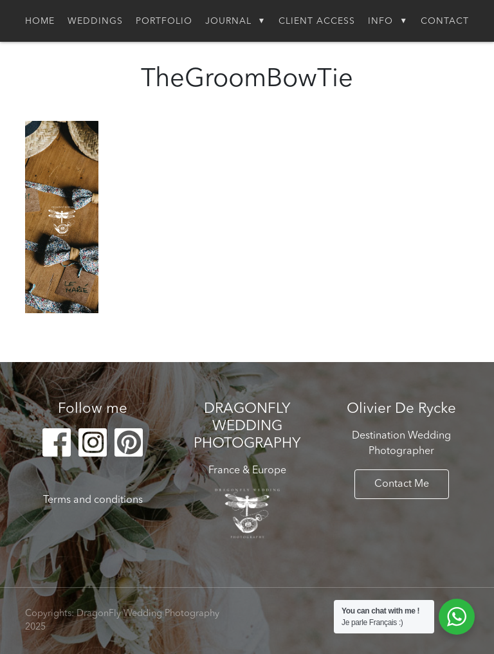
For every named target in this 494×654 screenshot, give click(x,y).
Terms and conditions (93, 500)
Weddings (95, 21)
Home (40, 21)
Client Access (317, 21)
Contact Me (401, 484)
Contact (445, 21)
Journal (228, 21)
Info (380, 21)
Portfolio (164, 21)
